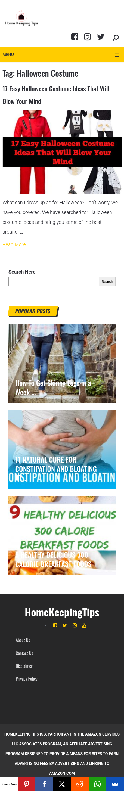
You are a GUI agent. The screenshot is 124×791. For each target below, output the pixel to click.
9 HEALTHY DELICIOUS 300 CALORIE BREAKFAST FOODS (53, 559)
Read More (14, 244)
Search (107, 282)
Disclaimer (24, 666)
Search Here (21, 272)
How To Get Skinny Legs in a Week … (53, 387)
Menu (8, 54)
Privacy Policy (27, 678)
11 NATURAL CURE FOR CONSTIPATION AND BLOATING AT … (56, 469)
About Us (23, 640)
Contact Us (24, 653)
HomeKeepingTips (62, 611)
